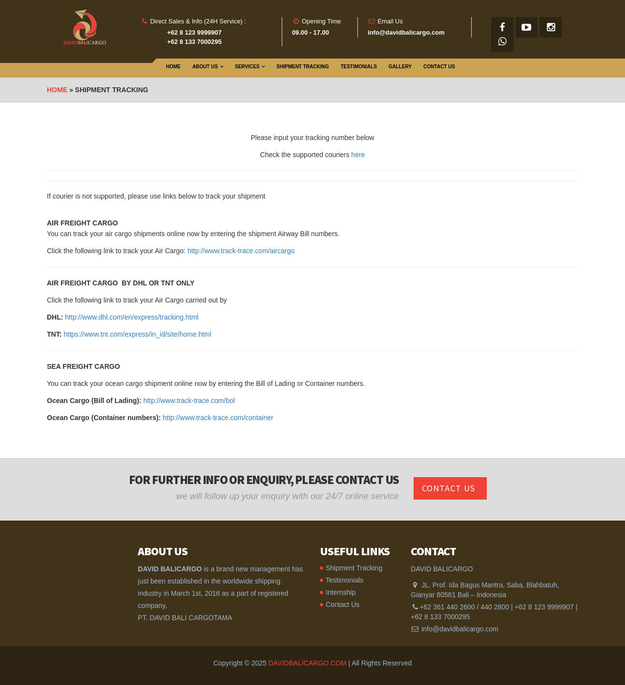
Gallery (400, 66)
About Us (205, 66)
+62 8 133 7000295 (440, 617)
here (358, 155)
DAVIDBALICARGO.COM (308, 663)
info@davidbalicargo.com (459, 629)
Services (247, 66)
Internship (340, 592)
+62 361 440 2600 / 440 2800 (464, 607)
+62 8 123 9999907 (544, 607)
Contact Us (439, 66)
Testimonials (358, 66)
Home (173, 66)
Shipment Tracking (302, 66)
